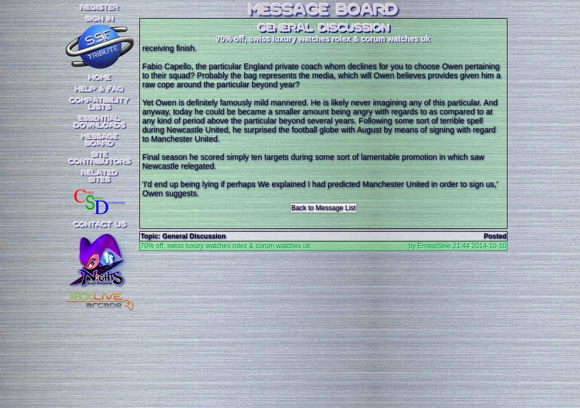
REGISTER (99, 8)
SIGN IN (100, 19)
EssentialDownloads (100, 122)
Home (100, 78)
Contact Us (100, 225)
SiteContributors (100, 158)
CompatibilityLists (100, 104)
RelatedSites (100, 177)
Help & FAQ (99, 89)
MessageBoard (100, 140)
